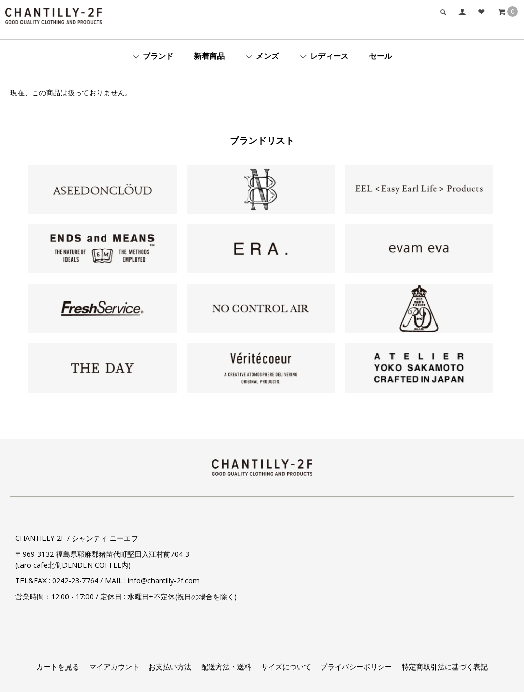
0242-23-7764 (75, 581)
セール (380, 56)
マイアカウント (114, 667)
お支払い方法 (169, 667)
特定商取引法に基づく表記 (445, 667)
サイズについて (286, 667)
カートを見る (57, 667)
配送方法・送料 (226, 667)
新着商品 (209, 56)
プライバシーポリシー (356, 667)
